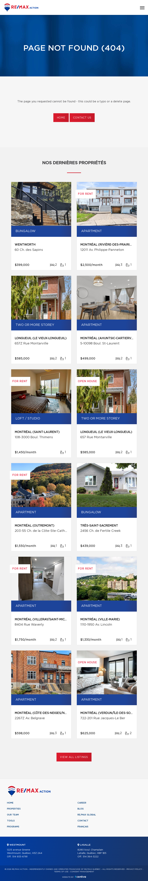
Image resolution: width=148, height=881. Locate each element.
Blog (80, 809)
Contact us (82, 118)
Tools (11, 821)
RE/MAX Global (86, 815)
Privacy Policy (134, 869)
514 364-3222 (90, 857)
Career (81, 803)
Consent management (82, 872)
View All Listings (74, 757)
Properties (14, 809)
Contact (82, 821)
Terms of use (61, 872)
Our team (13, 815)
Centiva (80, 877)
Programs (13, 827)
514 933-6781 (19, 857)
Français (82, 827)
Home (61, 118)
